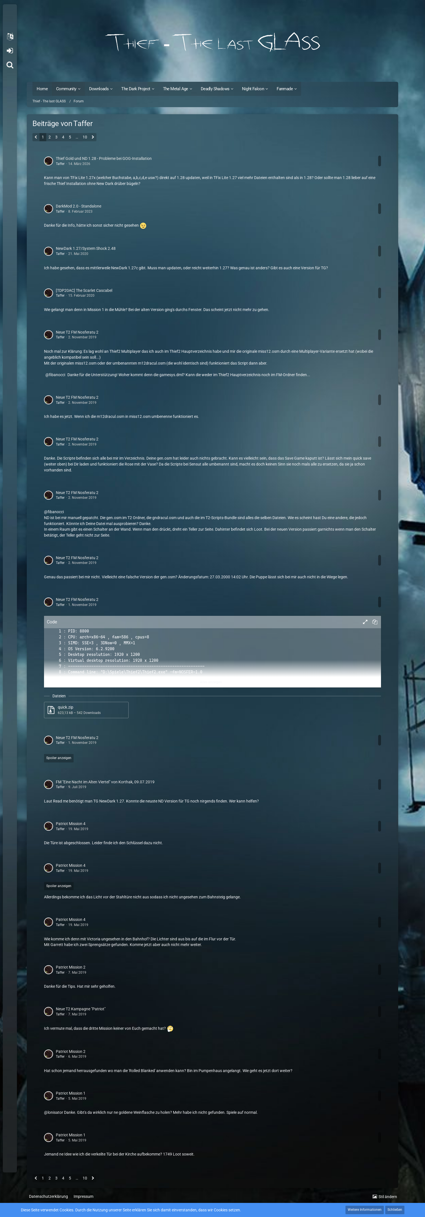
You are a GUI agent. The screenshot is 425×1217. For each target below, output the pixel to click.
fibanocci (57, 374)
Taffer (60, 164)
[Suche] (10, 65)
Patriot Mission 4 (70, 823)
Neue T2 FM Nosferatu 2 (77, 332)
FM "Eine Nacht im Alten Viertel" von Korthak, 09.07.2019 (105, 782)
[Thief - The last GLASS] (212, 42)
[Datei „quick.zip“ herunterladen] (86, 710)
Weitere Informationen (365, 1210)
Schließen (394, 1210)
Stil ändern (387, 1196)
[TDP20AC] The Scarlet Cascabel (84, 290)
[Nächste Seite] (92, 137)
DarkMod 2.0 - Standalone (78, 206)
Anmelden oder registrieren (10, 51)
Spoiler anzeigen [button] (58, 758)
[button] (10, 37)
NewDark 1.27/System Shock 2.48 (86, 248)
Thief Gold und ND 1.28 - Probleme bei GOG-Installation (104, 158)
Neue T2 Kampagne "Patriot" (80, 1009)
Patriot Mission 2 (70, 967)
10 (85, 137)
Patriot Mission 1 (70, 1093)
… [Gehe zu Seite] (77, 137)
